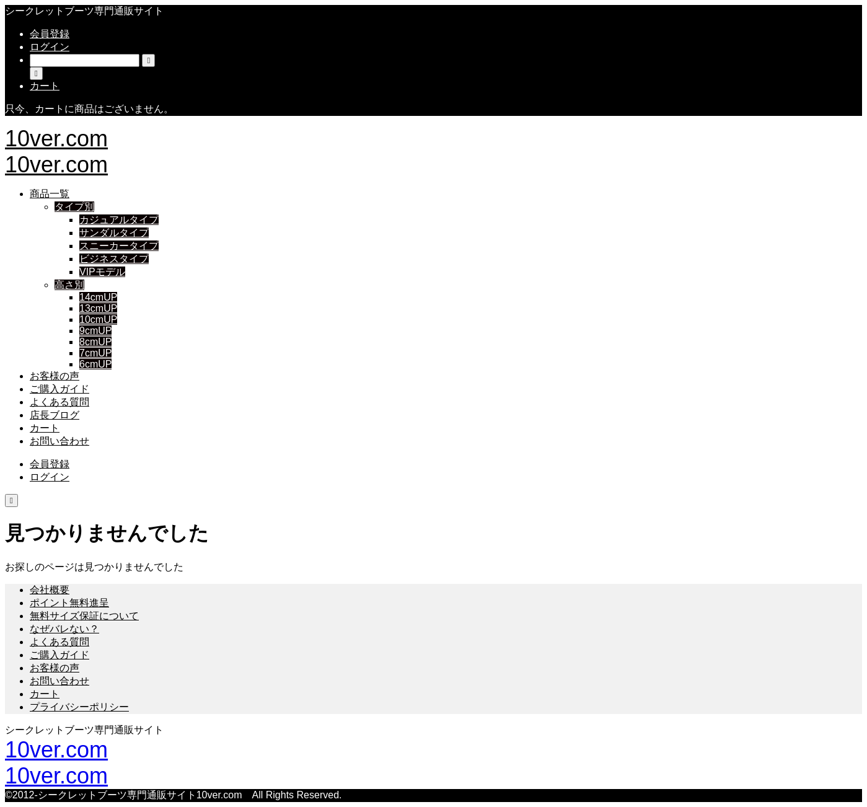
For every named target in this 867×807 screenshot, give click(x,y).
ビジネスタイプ (114, 259)
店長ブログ (54, 415)
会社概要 (49, 589)
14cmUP (98, 297)
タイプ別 (74, 206)
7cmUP (95, 353)
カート (44, 428)
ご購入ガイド (59, 389)
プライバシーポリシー (79, 707)
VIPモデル (102, 272)
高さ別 (69, 285)
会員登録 (49, 34)
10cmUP (98, 319)
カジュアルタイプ (119, 219)
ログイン (49, 47)
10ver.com (56, 138)
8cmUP (95, 342)
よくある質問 (59, 402)
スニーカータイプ (119, 245)
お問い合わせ (59, 441)
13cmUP (98, 308)
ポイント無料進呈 (69, 603)
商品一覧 (49, 193)
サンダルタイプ (114, 232)
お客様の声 (54, 376)
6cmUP (95, 364)
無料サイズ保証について (84, 616)
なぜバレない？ (64, 629)
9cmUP (95, 330)
